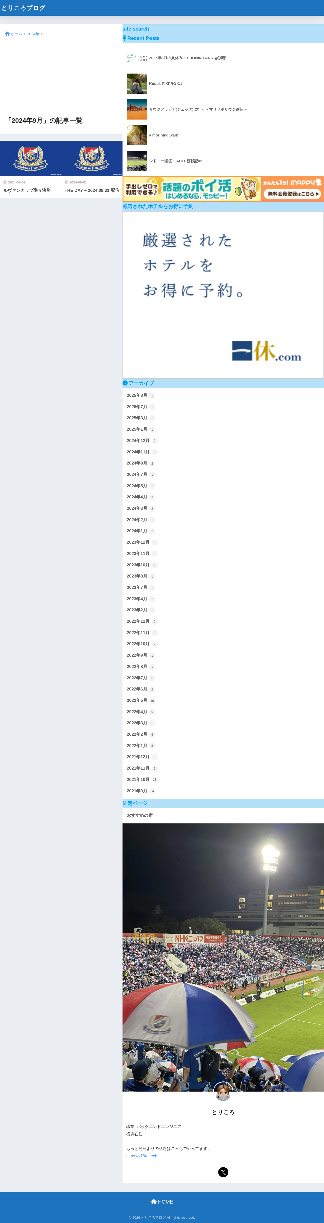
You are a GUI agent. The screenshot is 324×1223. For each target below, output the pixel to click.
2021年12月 (142, 757)
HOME (162, 1202)
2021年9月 (141, 791)
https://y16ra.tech (141, 1156)
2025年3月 (141, 418)
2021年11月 (142, 769)
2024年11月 (142, 452)
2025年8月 (141, 396)
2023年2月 (141, 610)
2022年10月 (142, 644)
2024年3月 (141, 509)
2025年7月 (141, 407)
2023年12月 (142, 543)
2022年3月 (141, 723)
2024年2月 (141, 520)
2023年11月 (142, 554)
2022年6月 (141, 689)
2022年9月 (141, 656)
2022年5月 (141, 701)
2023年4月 (141, 599)
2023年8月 (141, 576)
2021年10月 (142, 780)
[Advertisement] (61, 76)
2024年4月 (141, 497)
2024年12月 (142, 441)
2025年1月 (141, 430)
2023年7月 (141, 588)
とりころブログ (23, 8)
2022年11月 (142, 633)
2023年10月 (142, 565)
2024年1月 (141, 531)
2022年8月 (141, 667)
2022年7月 (141, 678)
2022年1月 (141, 746)
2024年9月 (141, 463)
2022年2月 (141, 735)
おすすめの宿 (140, 815)
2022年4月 (141, 712)
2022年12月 (142, 622)
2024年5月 (141, 486)
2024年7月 (141, 475)
